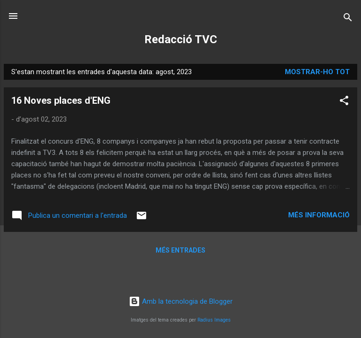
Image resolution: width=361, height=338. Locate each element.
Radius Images (214, 320)
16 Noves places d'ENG (60, 100)
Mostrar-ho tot (317, 72)
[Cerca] (347, 19)
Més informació (319, 215)
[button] (344, 102)
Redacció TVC (180, 39)
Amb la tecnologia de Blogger (181, 301)
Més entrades (180, 250)
